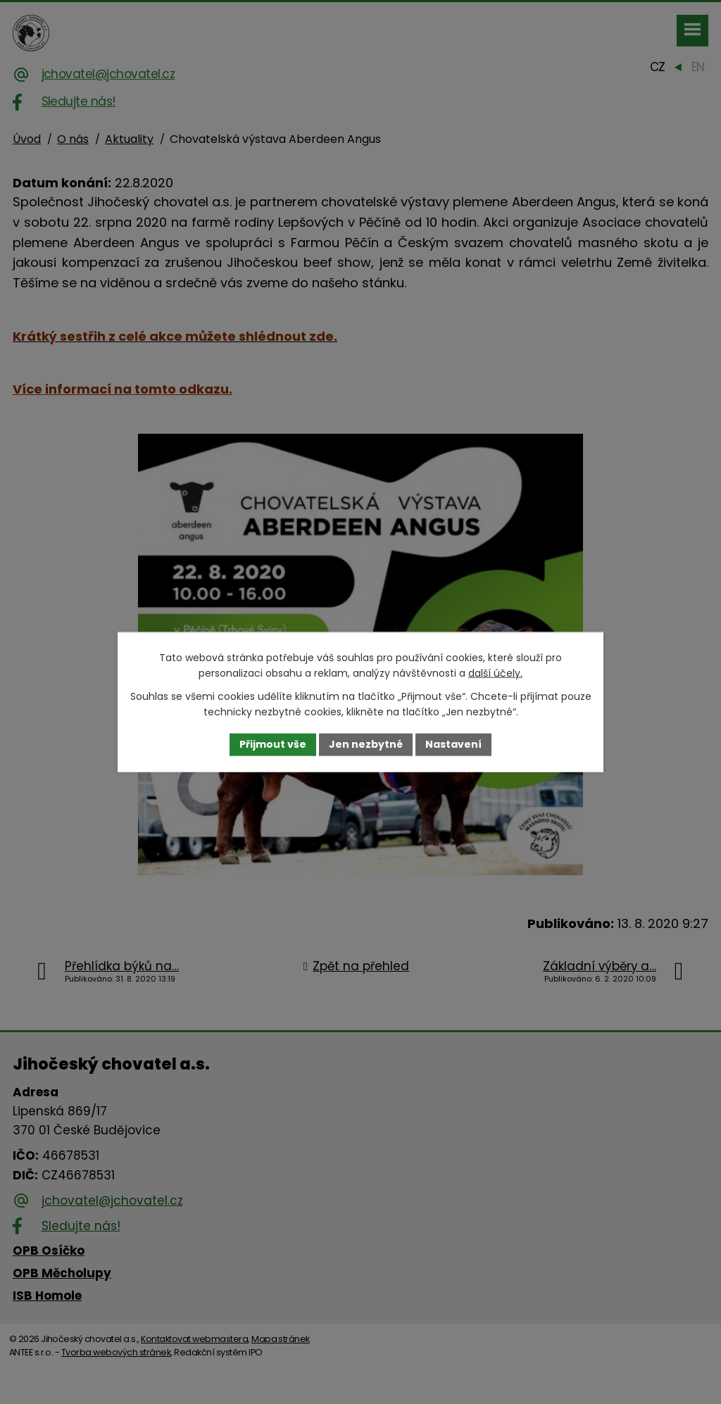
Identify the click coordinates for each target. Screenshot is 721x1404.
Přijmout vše (272, 744)
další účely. (495, 673)
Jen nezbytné (366, 744)
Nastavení (453, 744)
